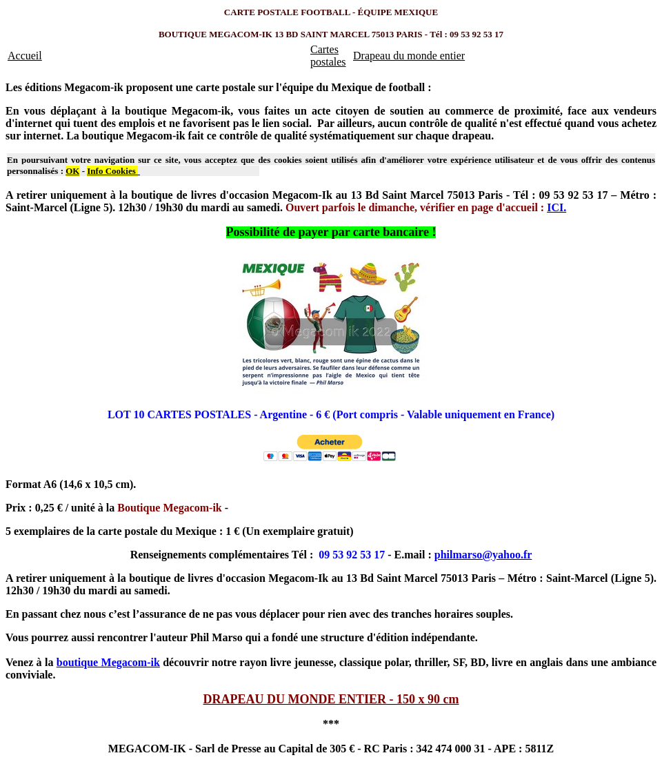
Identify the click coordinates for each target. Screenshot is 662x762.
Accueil (25, 55)
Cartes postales (328, 55)
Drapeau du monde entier (409, 55)
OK (72, 171)
